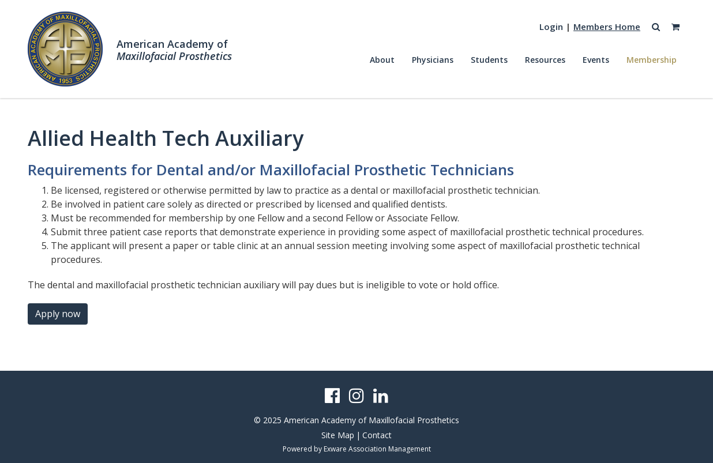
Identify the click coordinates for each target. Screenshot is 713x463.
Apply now (57, 313)
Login (551, 26)
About (382, 59)
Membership (651, 59)
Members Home (606, 26)
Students (489, 59)
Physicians (432, 59)
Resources (545, 59)
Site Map (337, 435)
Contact (377, 435)
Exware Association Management (377, 449)
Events (596, 59)
